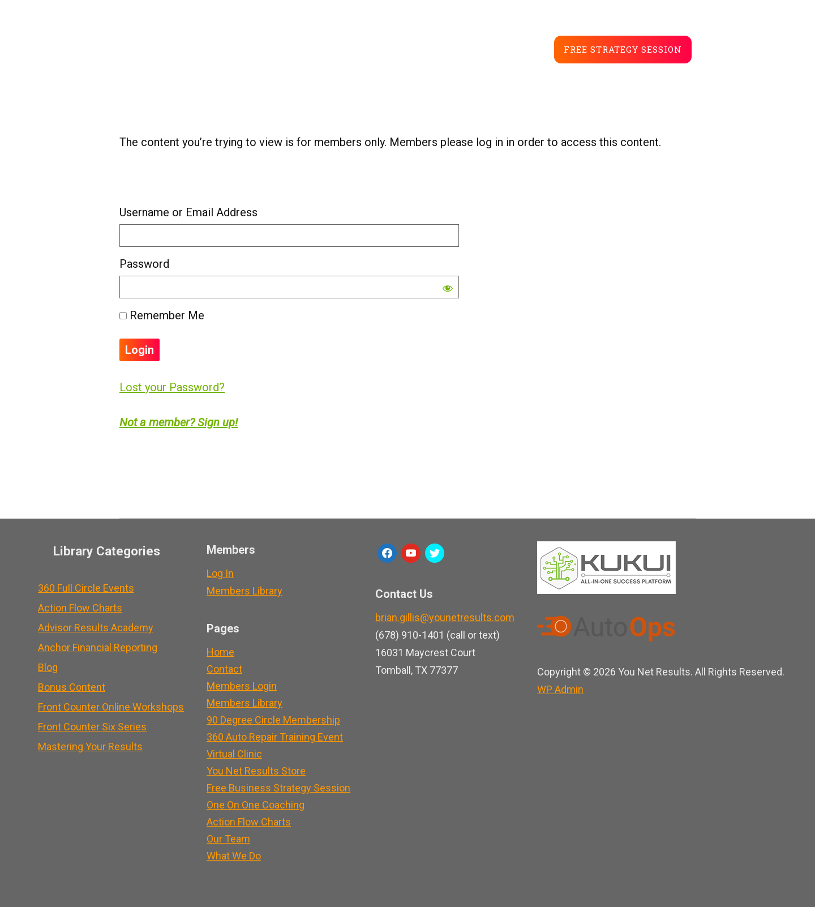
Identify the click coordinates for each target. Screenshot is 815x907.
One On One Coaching (255, 805)
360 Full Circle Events (86, 588)
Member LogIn (739, 43)
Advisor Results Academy (95, 628)
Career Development (488, 48)
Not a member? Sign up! (178, 422)
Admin (560, 689)
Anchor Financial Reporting (97, 647)
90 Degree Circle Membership (273, 720)
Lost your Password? (172, 387)
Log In (220, 573)
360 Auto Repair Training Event (275, 737)
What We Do (234, 856)
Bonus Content (71, 687)
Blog (349, 48)
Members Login (242, 686)
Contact (224, 669)
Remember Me (161, 315)
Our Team (228, 839)
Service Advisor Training (198, 48)
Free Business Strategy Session (278, 788)
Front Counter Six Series (92, 727)
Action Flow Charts (80, 608)
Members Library (244, 591)
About (300, 48)
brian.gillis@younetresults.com (444, 617)
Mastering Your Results (90, 746)
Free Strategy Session (623, 49)
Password (144, 264)
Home (220, 652)
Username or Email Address (188, 212)
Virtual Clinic (234, 754)
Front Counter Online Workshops (111, 707)
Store (397, 48)
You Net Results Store (256, 771)
